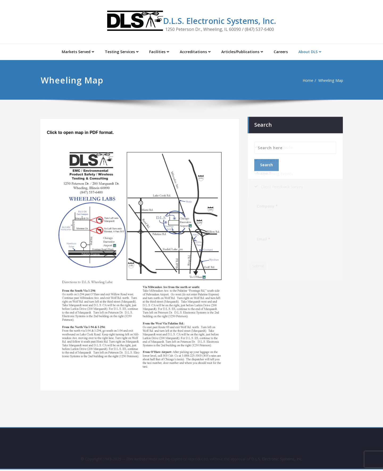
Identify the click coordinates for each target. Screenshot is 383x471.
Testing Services (122, 51)
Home (305, 80)
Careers (281, 51)
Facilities (159, 51)
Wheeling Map (329, 80)
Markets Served (78, 51)
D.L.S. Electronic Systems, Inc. (219, 20)
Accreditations (195, 51)
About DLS (309, 51)
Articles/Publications (242, 51)
